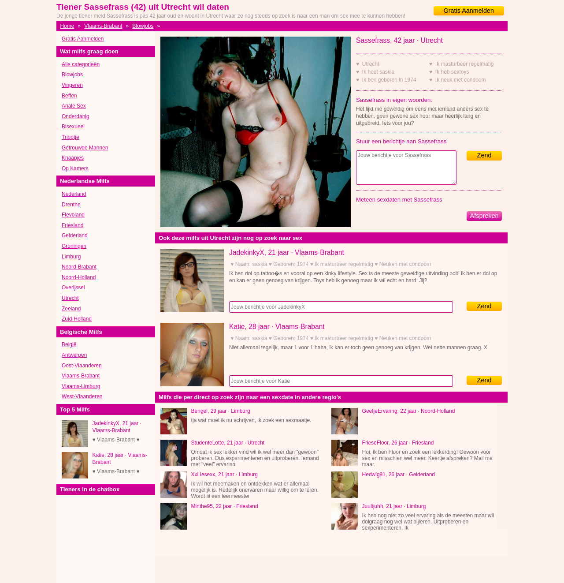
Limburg (71, 257)
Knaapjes (73, 158)
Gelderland (75, 235)
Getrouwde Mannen (85, 148)
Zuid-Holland (77, 319)
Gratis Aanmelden (469, 10)
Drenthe (71, 205)
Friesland (72, 225)
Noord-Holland (79, 277)
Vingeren (72, 85)
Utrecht (70, 298)
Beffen (69, 96)
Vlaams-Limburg (81, 386)
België (69, 344)
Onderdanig (75, 116)
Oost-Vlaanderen (82, 366)
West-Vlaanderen (82, 396)
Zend (484, 155)
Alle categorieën (81, 64)
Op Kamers (75, 168)
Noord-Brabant (79, 267)
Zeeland (71, 309)
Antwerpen (74, 355)
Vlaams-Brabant (103, 26)
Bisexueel (73, 126)
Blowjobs (142, 26)
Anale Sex (74, 106)
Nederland (74, 194)
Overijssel (73, 287)
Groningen (74, 246)
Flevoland (73, 215)
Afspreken (484, 215)
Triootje (70, 137)
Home (67, 26)
